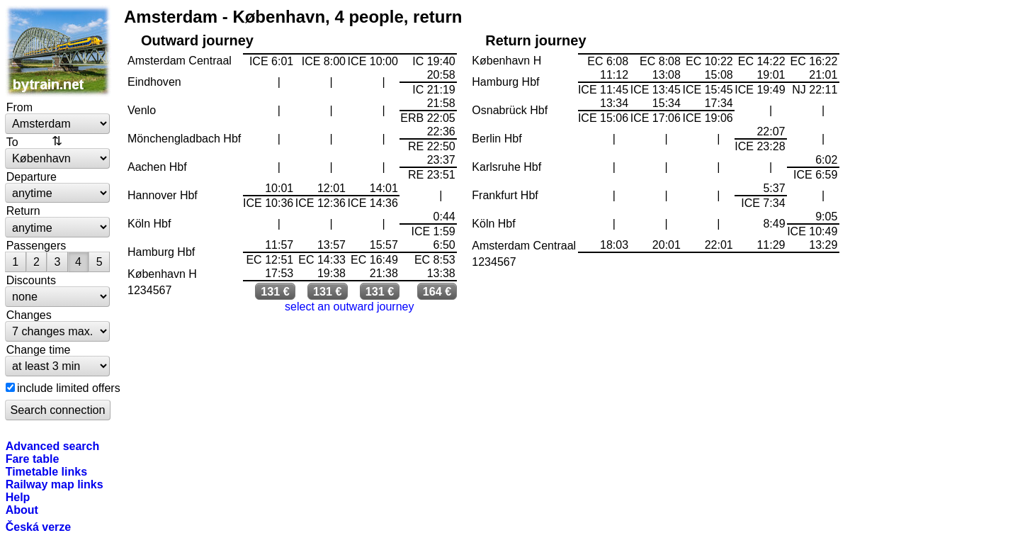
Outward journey (197, 40)
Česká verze (39, 526)
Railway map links (54, 484)
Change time (38, 349)
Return (23, 210)
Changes (29, 314)
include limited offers (68, 387)
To (12, 141)
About (22, 509)
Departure (31, 176)
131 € (275, 291)
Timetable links (46, 471)
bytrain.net (58, 51)
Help (18, 496)
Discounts (31, 280)
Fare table (33, 458)
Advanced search (53, 445)
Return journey (535, 40)
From (19, 107)
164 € (437, 291)
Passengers (36, 245)
